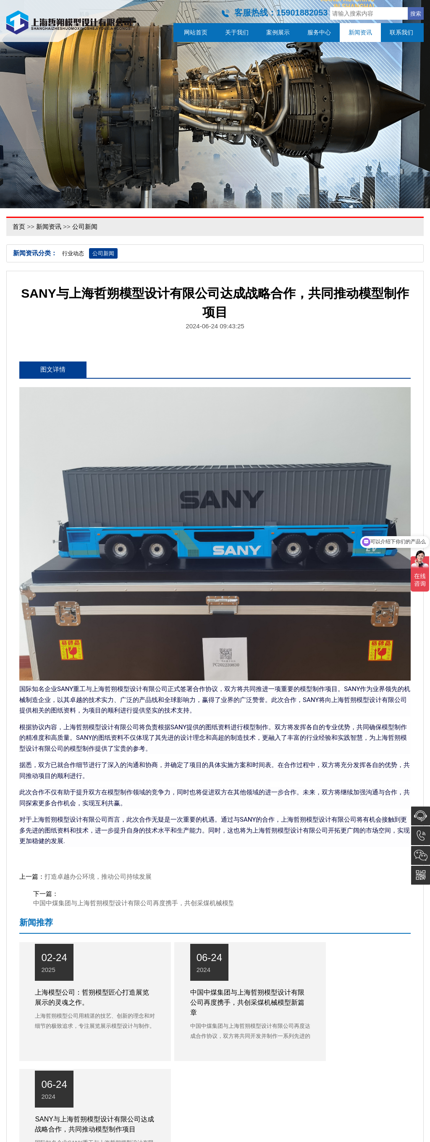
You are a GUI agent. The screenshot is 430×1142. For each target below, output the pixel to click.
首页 (19, 226)
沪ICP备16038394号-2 (264, 1132)
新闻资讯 (360, 32)
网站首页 (195, 32)
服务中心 (319, 32)
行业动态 (73, 253)
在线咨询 (420, 816)
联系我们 (401, 32)
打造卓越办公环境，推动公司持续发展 (98, 877)
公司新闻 (84, 226)
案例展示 (278, 32)
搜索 (415, 13)
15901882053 (420, 835)
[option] (215, 104)
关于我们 (237, 32)
